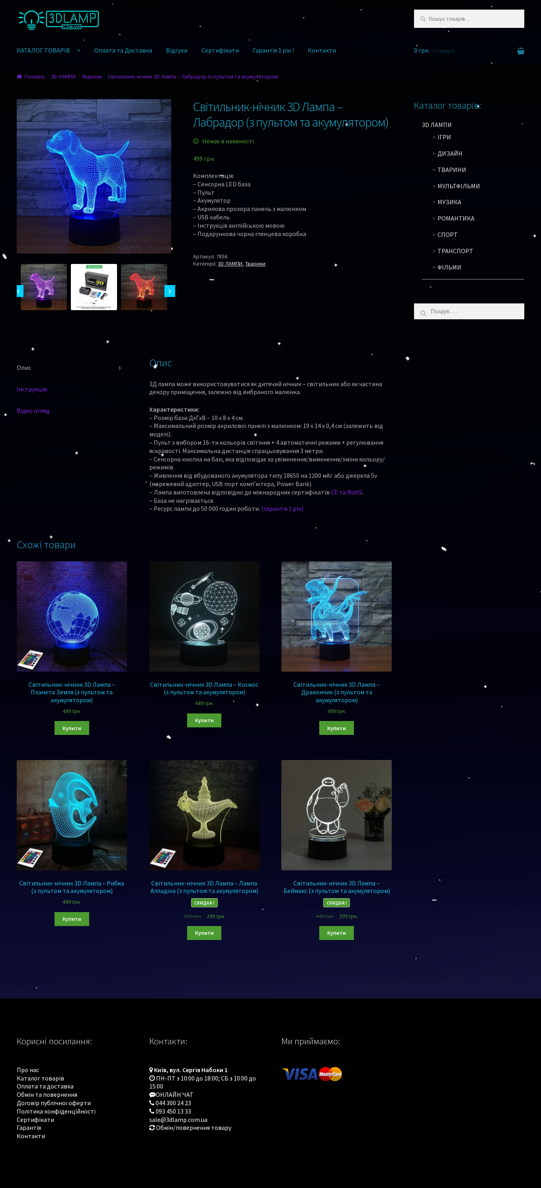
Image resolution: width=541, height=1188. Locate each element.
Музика (449, 202)
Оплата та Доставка (123, 50)
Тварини (92, 76)
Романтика (456, 218)
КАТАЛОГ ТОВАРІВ (43, 50)
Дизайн (450, 153)
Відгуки (176, 50)
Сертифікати (220, 50)
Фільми (449, 267)
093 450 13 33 (173, 1111)
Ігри (444, 137)
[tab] (72, 368)
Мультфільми (458, 186)
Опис (24, 367)
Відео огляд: (34, 410)
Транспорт (455, 251)
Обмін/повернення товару (193, 1127)
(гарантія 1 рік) (282, 508)
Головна (35, 76)
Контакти (322, 50)
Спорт (447, 234)
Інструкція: (32, 389)
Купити (71, 728)
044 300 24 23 (173, 1103)
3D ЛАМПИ (63, 76)
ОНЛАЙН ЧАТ (174, 1094)
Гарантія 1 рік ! (273, 50)
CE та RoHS (346, 492)
